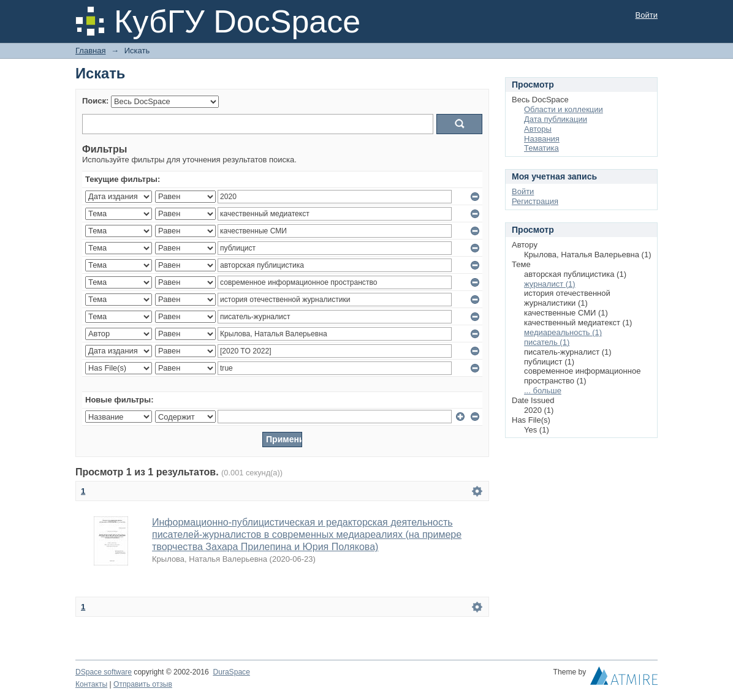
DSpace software (103, 672)
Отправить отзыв (142, 684)
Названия (542, 138)
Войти (647, 15)
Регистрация (535, 201)
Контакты (91, 684)
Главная (90, 50)
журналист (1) (549, 284)
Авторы (538, 129)
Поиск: (95, 100)
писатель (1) (546, 342)
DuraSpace (231, 672)
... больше (542, 390)
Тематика (541, 148)
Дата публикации (555, 119)
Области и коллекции (563, 109)
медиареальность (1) (563, 332)
